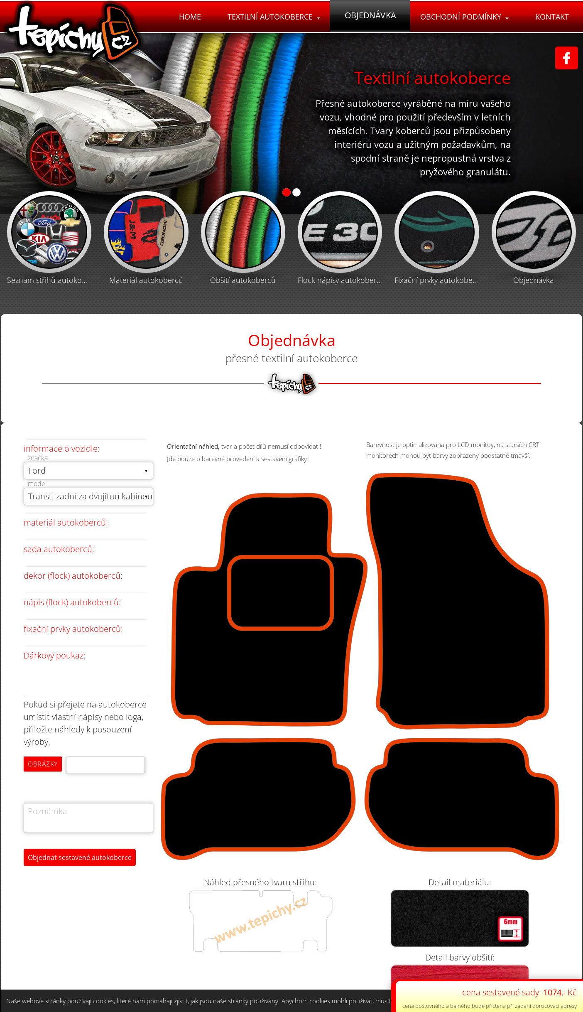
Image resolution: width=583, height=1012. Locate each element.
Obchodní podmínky (463, 17)
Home (187, 17)
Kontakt (551, 17)
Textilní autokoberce (271, 17)
